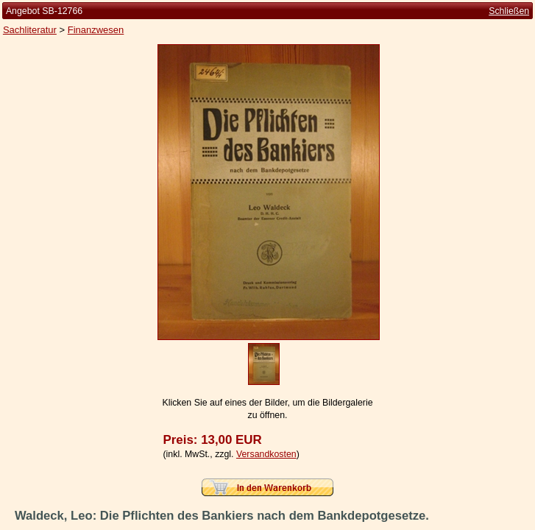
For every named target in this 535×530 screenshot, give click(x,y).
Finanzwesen (96, 29)
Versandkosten (266, 454)
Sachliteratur (30, 29)
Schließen (509, 11)
